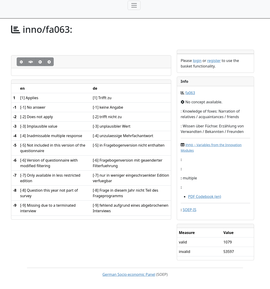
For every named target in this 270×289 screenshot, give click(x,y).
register (214, 60)
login (197, 60)
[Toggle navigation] (134, 5)
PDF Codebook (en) (204, 196)
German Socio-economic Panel (128, 274)
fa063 (190, 92)
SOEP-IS (189, 209)
